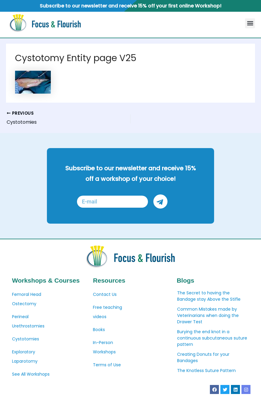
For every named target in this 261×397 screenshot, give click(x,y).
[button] (250, 23)
